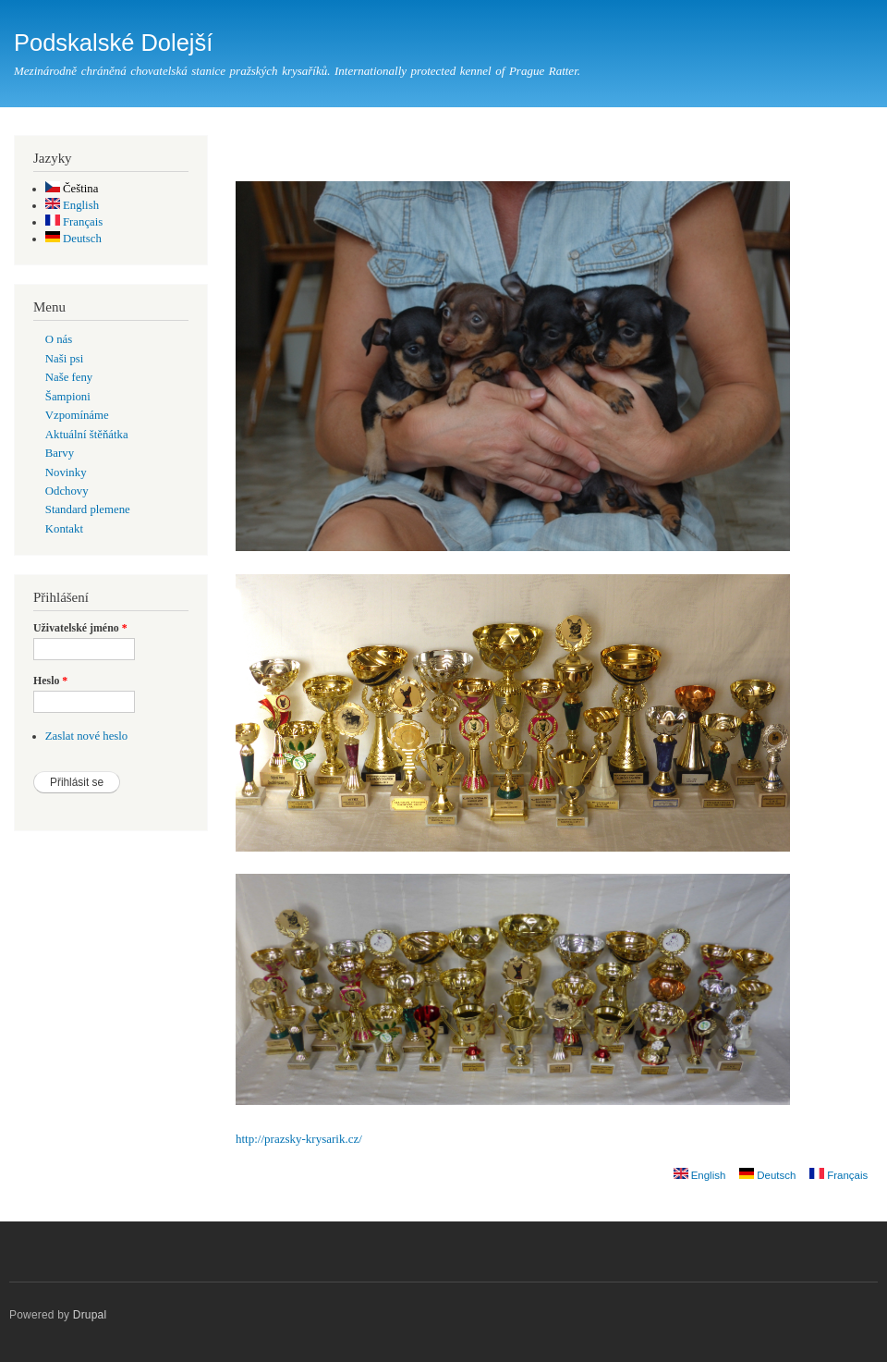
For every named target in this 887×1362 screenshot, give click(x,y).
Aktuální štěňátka (86, 434)
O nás (58, 339)
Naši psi (64, 358)
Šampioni (68, 396)
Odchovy (67, 491)
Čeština (72, 188)
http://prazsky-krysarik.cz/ (299, 1139)
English (72, 205)
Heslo (50, 680)
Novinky (66, 472)
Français (74, 221)
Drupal (90, 1314)
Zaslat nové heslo (86, 736)
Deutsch (73, 238)
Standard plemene (87, 509)
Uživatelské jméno (80, 627)
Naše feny (68, 377)
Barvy (59, 453)
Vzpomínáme (77, 415)
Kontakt (64, 528)
